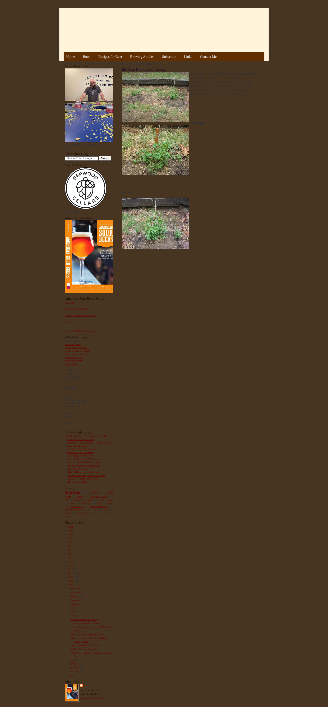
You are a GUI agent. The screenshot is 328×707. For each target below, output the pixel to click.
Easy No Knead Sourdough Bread (84, 465)
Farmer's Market (82, 513)
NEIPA (90, 500)
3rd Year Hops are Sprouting (83, 649)
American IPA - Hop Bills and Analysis (86, 475)
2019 (70, 542)
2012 (70, 569)
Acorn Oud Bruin (73, 344)
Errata (67, 322)
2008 (70, 584)
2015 (70, 557)
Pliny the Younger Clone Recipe (83, 478)
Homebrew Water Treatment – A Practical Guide (89, 442)
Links (188, 57)
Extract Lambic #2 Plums (76, 354)
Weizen (68, 513)
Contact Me (208, 57)
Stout (80, 496)
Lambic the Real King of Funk (84, 623)
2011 (70, 573)
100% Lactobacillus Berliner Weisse (84, 462)
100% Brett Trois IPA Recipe (80, 452)
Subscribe (169, 57)
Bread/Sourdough (98, 506)
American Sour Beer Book (76, 510)
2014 (70, 561)
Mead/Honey (76, 506)
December (76, 588)
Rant (96, 510)
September (76, 600)
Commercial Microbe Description (80, 315)
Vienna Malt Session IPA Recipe (82, 459)
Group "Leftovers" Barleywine (84, 645)
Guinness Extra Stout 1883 (77, 351)
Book (87, 57)
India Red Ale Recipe (78, 469)
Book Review (106, 500)
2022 (70, 534)
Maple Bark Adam (73, 360)
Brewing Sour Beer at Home (80, 439)
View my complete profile (92, 698)
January (75, 671)
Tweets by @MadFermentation (79, 331)
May (73, 615)
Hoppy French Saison (77, 446)
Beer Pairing (105, 513)
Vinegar (67, 516)
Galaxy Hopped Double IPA (80, 455)
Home (70, 57)
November (76, 592)
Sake (95, 513)
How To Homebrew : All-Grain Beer (85, 472)
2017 (70, 550)
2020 (70, 538)
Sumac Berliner (72, 363)
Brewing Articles (142, 57)
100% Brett (85, 503)
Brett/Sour (72, 492)
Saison (77, 500)
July (73, 607)
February (75, 667)
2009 (70, 581)
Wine (110, 503)
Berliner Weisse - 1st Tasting (83, 619)
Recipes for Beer (110, 57)
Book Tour (70, 302)
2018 (70, 546)
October (75, 596)
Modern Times (98, 496)
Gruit (106, 510)
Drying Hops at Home (78, 482)
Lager (72, 503)
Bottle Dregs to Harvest (76, 308)
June (73, 611)
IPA (66, 500)
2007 (70, 675)
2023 (70, 530)
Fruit (94, 492)
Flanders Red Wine (74, 357)
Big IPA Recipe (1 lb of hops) (81, 449)
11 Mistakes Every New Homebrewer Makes (88, 436)
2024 (70, 527)
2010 (70, 577)
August (74, 604)
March (74, 663)
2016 (70, 554)
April (74, 660)
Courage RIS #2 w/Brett (76, 347)
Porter (99, 503)
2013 (70, 565)
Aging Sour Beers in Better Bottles (86, 634)
